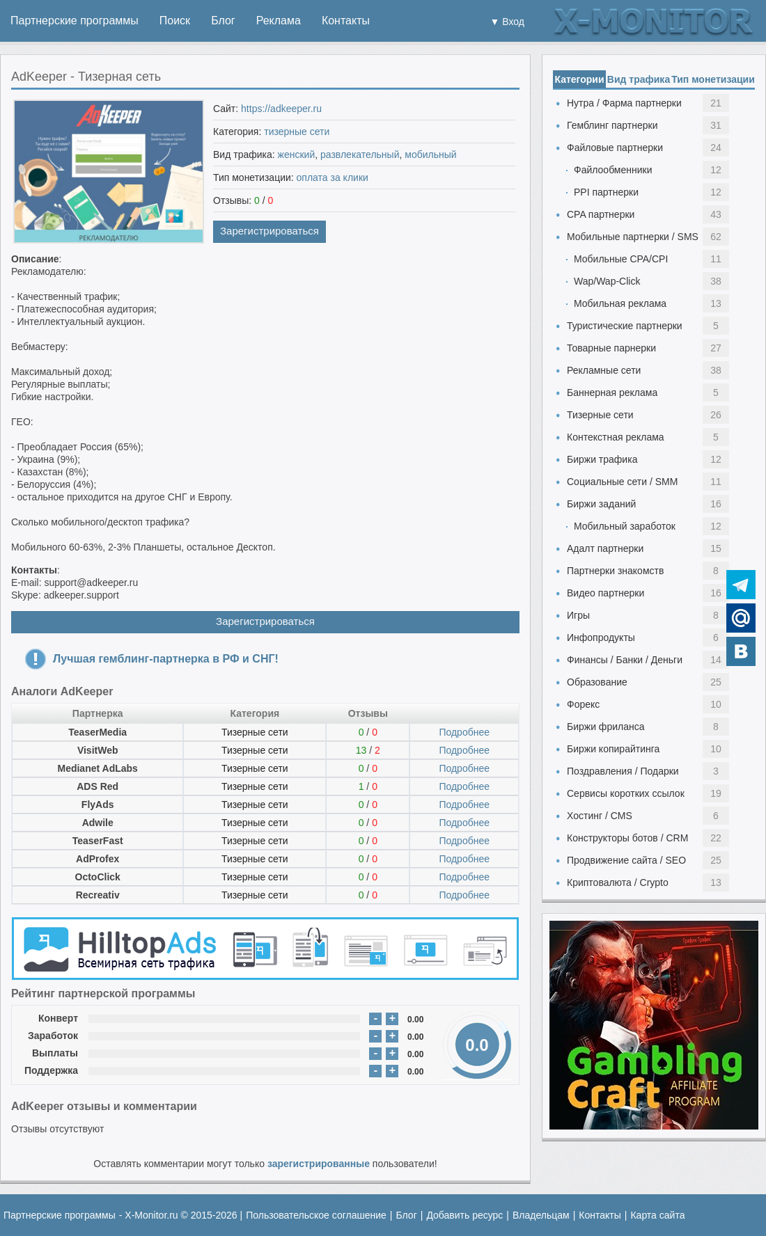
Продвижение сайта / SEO (626, 860)
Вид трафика (638, 79)
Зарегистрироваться (269, 231)
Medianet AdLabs (97, 768)
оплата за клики (332, 177)
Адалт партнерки (605, 548)
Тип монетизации (713, 79)
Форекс (583, 704)
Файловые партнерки (615, 147)
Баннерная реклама (612, 392)
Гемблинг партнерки (612, 125)
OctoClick (97, 876)
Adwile (98, 822)
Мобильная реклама (620, 303)
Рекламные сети (604, 370)
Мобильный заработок (624, 526)
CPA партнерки (600, 214)
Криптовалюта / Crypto (618, 882)
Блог (223, 20)
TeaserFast (97, 840)
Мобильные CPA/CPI (621, 258)
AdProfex (97, 858)
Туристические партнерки (624, 325)
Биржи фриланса (605, 726)
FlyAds (97, 804)
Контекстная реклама (615, 437)
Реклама (278, 20)
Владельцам (541, 1215)
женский (296, 154)
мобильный (430, 154)
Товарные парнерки (611, 348)
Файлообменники (613, 169)
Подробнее (464, 732)
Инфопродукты (601, 637)
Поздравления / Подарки (623, 771)
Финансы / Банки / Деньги (624, 659)
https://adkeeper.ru (281, 108)
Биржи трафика (602, 459)
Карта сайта (657, 1215)
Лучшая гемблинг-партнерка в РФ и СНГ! (166, 659)
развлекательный (359, 154)
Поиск (174, 20)
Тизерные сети (254, 732)
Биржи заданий (601, 503)
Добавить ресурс (464, 1215)
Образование (597, 682)
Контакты (346, 20)
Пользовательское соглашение (316, 1215)
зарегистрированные (318, 1163)
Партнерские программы (74, 20)
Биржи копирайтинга (613, 748)
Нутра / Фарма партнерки (624, 103)
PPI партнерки (606, 192)
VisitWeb (97, 750)
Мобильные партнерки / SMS (632, 236)
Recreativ (98, 895)
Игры (578, 615)
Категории (579, 79)
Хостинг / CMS (599, 815)
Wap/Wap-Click (607, 281)
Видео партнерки (605, 593)
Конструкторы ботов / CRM (627, 837)
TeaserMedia (97, 732)
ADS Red (97, 786)
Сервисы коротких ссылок (626, 793)
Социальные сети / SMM (622, 481)
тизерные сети (296, 131)
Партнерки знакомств (615, 570)
